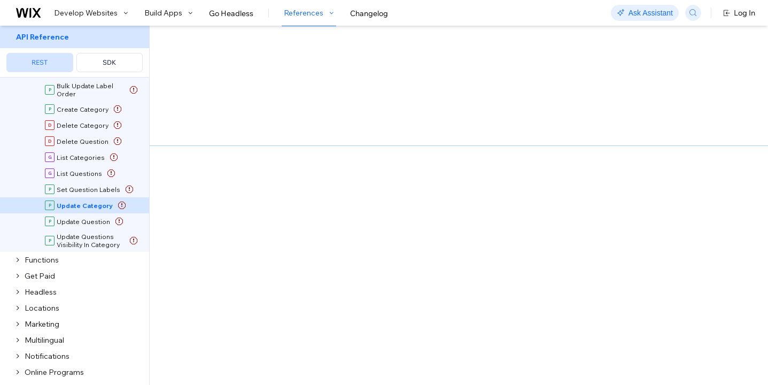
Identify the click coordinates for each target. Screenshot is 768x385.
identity (199, 261)
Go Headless (231, 13)
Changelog (369, 13)
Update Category (267, 156)
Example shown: (550, 132)
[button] (215, 95)
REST (40, 62)
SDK (109, 62)
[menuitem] (74, 52)
